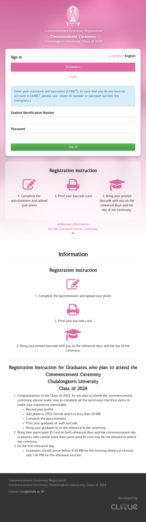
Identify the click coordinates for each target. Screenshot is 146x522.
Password (18, 129)
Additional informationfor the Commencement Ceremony (73, 229)
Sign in (73, 147)
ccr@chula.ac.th (32, 491)
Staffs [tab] (73, 77)
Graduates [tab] (73, 67)
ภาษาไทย (115, 56)
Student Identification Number (32, 113)
